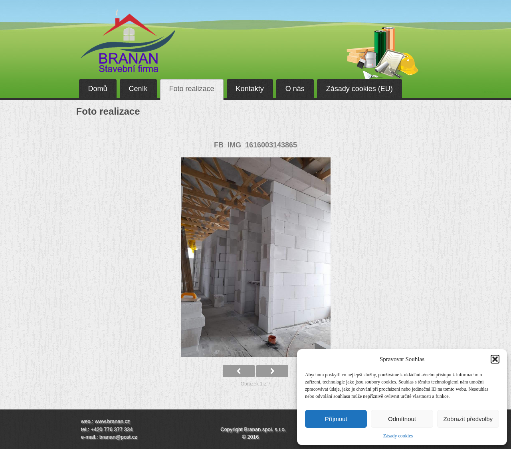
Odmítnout (402, 418)
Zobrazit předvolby (468, 418)
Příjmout (336, 418)
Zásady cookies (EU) (359, 89)
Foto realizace (191, 89)
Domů (97, 89)
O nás (295, 89)
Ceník (138, 89)
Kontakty (250, 89)
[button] (495, 359)
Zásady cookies (398, 436)
